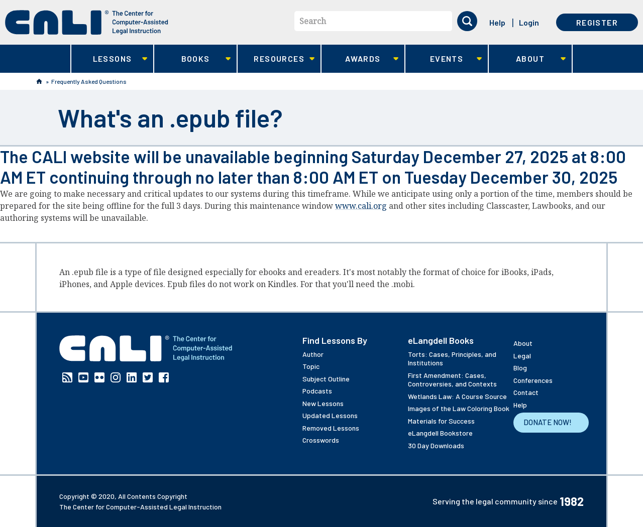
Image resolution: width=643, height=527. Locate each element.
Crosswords (320, 440)
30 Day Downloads (436, 445)
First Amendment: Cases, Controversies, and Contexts (452, 379)
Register (597, 22)
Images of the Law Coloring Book (458, 408)
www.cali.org (361, 205)
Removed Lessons (330, 428)
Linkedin (132, 377)
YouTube (83, 377)
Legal (522, 355)
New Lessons (323, 403)
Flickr (99, 377)
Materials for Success (441, 421)
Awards (360, 59)
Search (312, 21)
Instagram (116, 377)
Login (529, 22)
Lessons (109, 59)
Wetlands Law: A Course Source (457, 396)
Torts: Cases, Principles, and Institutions (452, 358)
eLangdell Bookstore (440, 433)
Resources (276, 59)
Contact (526, 392)
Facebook (164, 377)
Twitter (148, 377)
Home (39, 81)
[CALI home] (86, 22)
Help (497, 22)
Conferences (533, 380)
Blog (520, 367)
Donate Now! (547, 422)
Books (192, 59)
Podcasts (317, 390)
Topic (310, 366)
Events (443, 59)
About (527, 59)
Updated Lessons (330, 415)
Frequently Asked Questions (89, 81)
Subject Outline (326, 378)
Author (313, 354)
